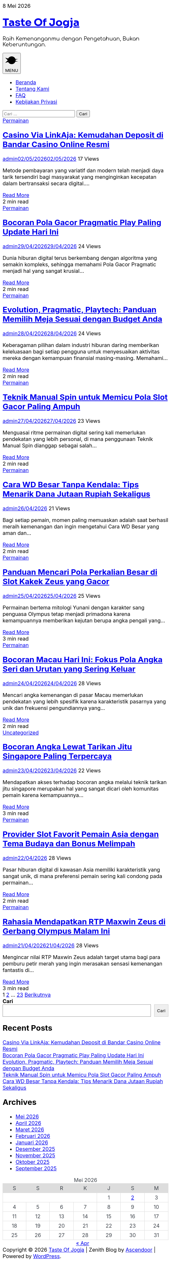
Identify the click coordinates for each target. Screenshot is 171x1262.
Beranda (26, 82)
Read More (16, 195)
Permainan (16, 120)
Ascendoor (139, 1249)
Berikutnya (38, 994)
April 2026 (28, 1123)
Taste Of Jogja (41, 22)
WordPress (46, 1256)
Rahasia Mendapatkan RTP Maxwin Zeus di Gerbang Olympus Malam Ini (84, 926)
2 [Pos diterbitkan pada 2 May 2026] (132, 1197)
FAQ (21, 95)
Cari (8, 1001)
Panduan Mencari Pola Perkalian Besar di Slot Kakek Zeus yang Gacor (80, 576)
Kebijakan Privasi (36, 101)
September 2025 (36, 1168)
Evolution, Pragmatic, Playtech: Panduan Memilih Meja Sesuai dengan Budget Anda (82, 314)
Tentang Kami (32, 89)
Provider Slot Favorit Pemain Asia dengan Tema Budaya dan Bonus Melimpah (81, 838)
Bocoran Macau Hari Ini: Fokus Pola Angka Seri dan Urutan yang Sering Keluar (83, 664)
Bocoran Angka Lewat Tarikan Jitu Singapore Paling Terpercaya (67, 751)
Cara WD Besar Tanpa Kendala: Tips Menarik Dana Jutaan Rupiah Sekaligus (76, 489)
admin (10, 159)
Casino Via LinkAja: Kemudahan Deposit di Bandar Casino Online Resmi (83, 139)
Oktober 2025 (32, 1162)
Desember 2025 (35, 1149)
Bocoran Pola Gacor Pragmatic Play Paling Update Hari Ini (73, 1055)
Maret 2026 (30, 1129)
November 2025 (35, 1155)
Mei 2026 (27, 1116)
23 (20, 994)
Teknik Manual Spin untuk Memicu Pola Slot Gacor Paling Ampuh (82, 1074)
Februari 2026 (33, 1136)
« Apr (82, 1243)
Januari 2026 (32, 1142)
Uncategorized (21, 732)
